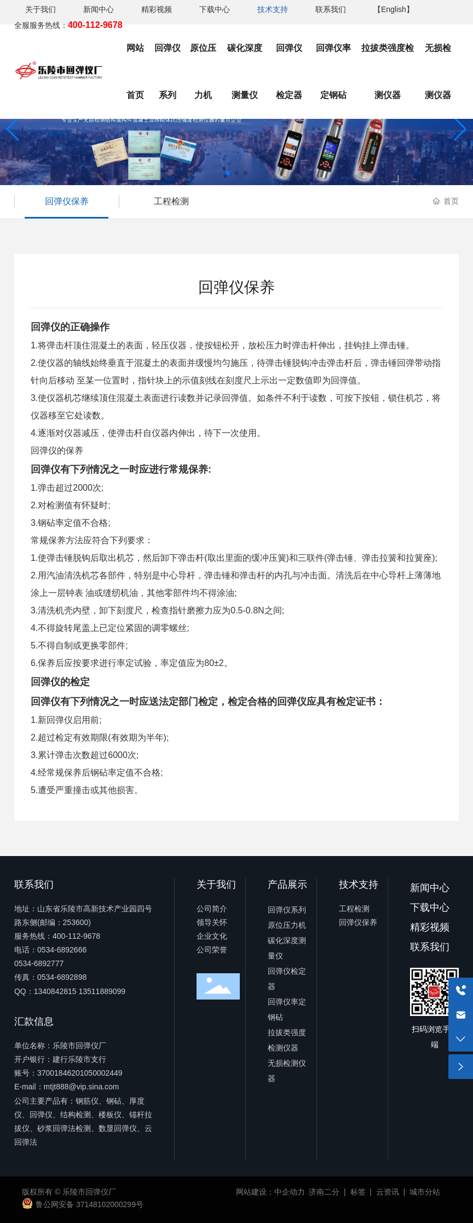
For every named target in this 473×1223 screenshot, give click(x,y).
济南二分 (324, 1191)
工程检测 (171, 201)
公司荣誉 (212, 949)
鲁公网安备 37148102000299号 (89, 1204)
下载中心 (214, 9)
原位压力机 (287, 925)
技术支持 (272, 9)
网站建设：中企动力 (270, 1191)
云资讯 (387, 1191)
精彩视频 (156, 9)
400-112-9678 (76, 936)
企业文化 (212, 936)
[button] (228, 173)
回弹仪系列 (287, 909)
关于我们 (40, 9)
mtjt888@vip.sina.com (81, 1086)
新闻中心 (98, 9)
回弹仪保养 (67, 201)
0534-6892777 (39, 963)
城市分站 (424, 1191)
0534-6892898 (61, 977)
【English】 (393, 9)
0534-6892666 (61, 949)
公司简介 (212, 908)
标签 (358, 1191)
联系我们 (330, 9)
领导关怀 (212, 922)
